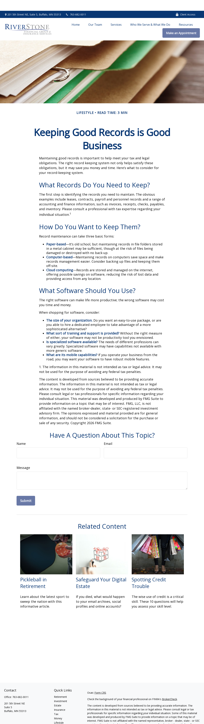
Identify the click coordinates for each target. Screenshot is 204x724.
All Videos (59, 720)
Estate (57, 694)
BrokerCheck (169, 688)
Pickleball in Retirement (33, 572)
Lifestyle (59, 712)
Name (21, 433)
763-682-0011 (75, 3)
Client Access (185, 3)
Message (23, 457)
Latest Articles (62, 716)
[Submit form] (26, 490)
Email (108, 433)
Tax (56, 703)
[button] (75, 13)
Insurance (59, 699)
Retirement (60, 686)
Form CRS (100, 682)
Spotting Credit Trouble (149, 572)
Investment (60, 690)
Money (58, 707)
